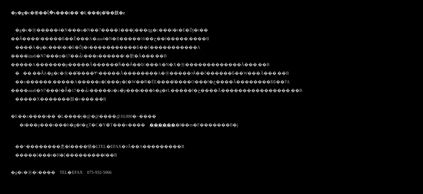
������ (162, 125)
